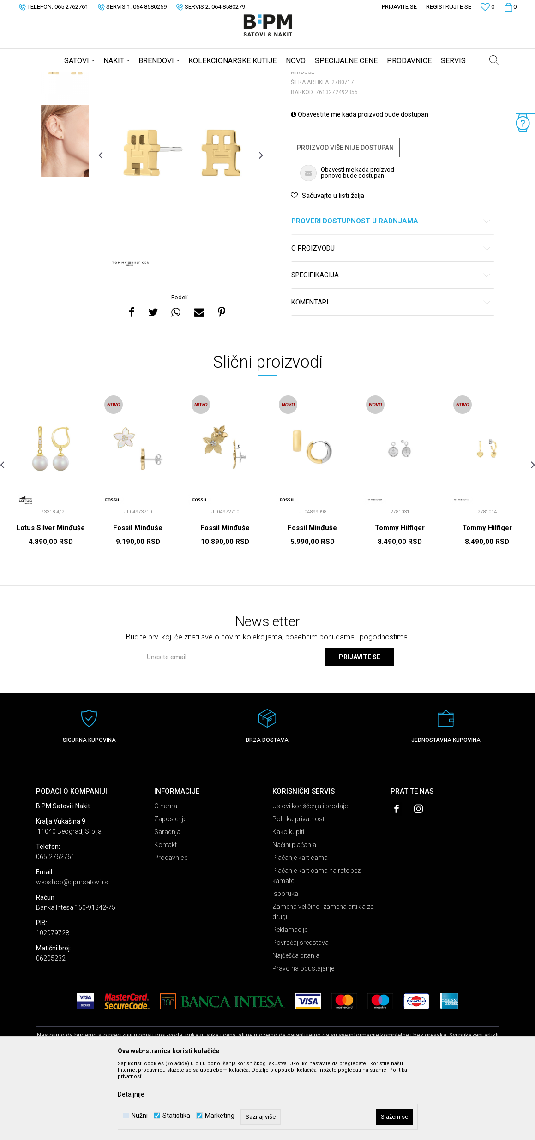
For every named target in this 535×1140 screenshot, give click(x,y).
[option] (65, 140)
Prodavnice (170, 930)
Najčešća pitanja (295, 1028)
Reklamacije (289, 1002)
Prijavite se (359, 729)
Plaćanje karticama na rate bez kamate (316, 948)
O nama (165, 878)
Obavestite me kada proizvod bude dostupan (359, 187)
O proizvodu (391, 321)
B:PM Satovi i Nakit (59, 78)
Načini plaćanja (294, 917)
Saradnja (167, 904)
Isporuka (285, 966)
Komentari (391, 375)
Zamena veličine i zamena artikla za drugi (323, 984)
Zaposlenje (170, 891)
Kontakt (165, 917)
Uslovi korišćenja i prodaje (310, 878)
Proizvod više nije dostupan (345, 220)
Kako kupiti (288, 904)
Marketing (219, 1115)
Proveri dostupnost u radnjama (391, 294)
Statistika (176, 1115)
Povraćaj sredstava (300, 1015)
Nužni (140, 1115)
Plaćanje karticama (300, 930)
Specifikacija (391, 348)
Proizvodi (102, 78)
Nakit (126, 78)
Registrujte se (448, 6)
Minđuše (151, 78)
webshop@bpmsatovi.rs (72, 954)
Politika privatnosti (299, 891)
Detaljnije (131, 1094)
